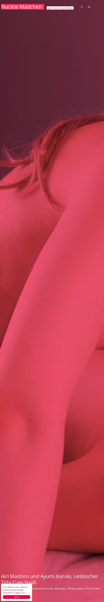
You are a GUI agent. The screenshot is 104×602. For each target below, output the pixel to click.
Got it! (16, 597)
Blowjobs (60, 588)
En (100, 3)
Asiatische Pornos (42, 588)
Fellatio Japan (76, 588)
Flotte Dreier (92, 588)
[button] (81, 6)
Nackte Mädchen (21, 6)
